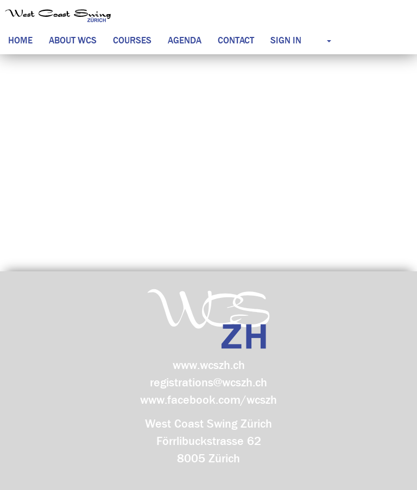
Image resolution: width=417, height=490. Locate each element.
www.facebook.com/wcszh (208, 400)
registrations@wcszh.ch (208, 382)
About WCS (73, 40)
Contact (236, 40)
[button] (319, 40)
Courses (132, 40)
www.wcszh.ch (209, 365)
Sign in (285, 40)
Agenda (184, 40)
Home (20, 40)
